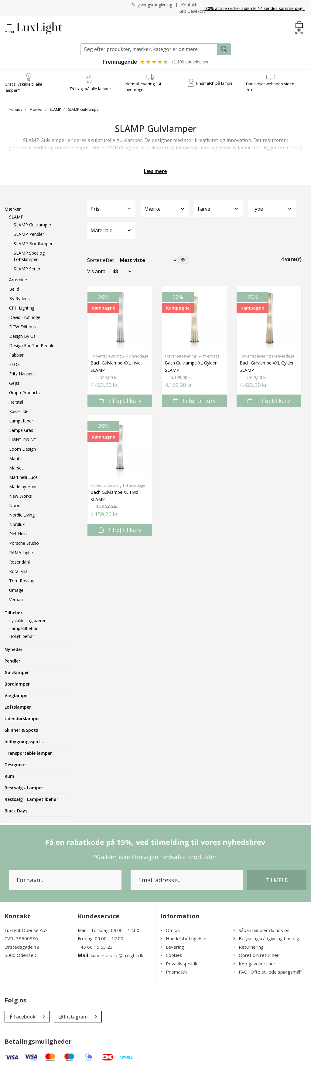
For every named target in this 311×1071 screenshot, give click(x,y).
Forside (15, 109)
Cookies (171, 955)
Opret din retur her (256, 955)
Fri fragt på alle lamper (90, 88)
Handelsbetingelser (183, 939)
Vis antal (97, 271)
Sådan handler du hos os (261, 930)
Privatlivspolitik (178, 964)
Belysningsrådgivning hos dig (266, 939)
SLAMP (55, 109)
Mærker (36, 109)
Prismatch (173, 972)
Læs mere (155, 171)
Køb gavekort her (254, 964)
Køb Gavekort (191, 11)
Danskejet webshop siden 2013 (270, 87)
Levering (172, 947)
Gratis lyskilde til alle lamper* (23, 87)
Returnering (248, 947)
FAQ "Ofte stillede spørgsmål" (267, 972)
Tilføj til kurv (120, 400)
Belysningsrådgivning (151, 5)
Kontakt (189, 5)
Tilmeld (277, 880)
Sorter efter (100, 260)
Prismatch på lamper (215, 83)
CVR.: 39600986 (21, 939)
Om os (170, 930)
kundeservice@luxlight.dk (117, 956)
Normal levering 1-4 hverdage (143, 87)
